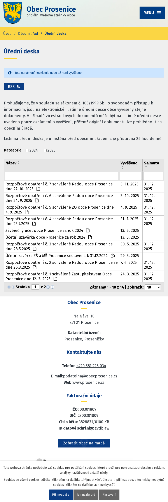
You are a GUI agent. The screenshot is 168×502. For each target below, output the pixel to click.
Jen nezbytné (86, 495)
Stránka (23, 287)
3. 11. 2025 (129, 184)
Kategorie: (13, 150)
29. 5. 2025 (130, 255)
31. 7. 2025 (129, 219)
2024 (34, 150)
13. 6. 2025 (130, 230)
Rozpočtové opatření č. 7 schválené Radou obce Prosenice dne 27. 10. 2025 (59, 186)
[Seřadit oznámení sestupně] (18, 163)
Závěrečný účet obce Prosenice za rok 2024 (47, 230)
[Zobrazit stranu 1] (35, 287)
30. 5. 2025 (130, 244)
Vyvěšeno (129, 163)
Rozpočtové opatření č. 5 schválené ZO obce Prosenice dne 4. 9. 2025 (59, 210)
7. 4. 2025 (129, 262)
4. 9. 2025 (129, 207)
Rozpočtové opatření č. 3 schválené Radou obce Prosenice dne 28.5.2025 (59, 246)
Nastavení (109, 495)
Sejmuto (151, 163)
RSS (14, 86)
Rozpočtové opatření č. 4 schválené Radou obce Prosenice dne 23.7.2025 (59, 221)
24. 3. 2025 (130, 274)
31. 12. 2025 (149, 186)
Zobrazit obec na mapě (84, 443)
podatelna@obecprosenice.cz (90, 376)
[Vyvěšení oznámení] (131, 176)
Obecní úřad (28, 34)
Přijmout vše (60, 495)
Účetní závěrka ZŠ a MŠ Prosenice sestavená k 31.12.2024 (60, 255)
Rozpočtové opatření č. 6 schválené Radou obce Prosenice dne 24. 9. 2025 (59, 198)
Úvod (7, 34)
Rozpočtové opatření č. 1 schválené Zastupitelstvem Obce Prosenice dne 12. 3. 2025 (58, 276)
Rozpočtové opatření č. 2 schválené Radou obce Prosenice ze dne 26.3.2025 (61, 265)
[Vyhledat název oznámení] (61, 176)
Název (10, 163)
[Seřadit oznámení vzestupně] (18, 161)
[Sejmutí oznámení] (153, 176)
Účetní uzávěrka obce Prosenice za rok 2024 (48, 237)
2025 (51, 150)
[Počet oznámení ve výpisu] (153, 287)
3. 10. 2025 (130, 195)
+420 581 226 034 (91, 365)
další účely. (100, 473)
